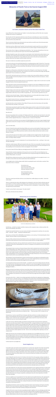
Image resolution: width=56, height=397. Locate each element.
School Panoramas (39, 2)
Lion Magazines (45, 2)
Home (53, 2)
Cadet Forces (30, 2)
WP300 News (50, 2)
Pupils (33, 2)
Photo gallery (26, 2)
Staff (35, 2)
